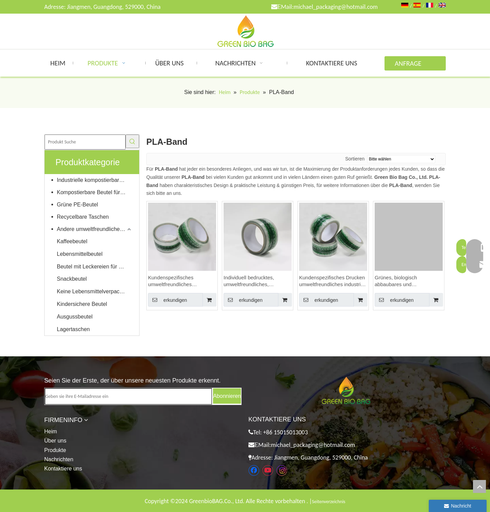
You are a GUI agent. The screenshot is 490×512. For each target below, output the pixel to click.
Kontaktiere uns (63, 468)
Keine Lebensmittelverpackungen (94, 291)
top (479, 486)
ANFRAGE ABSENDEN (410, 65)
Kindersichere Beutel (82, 304)
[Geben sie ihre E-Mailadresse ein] (128, 396)
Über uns (55, 441)
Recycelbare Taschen (83, 217)
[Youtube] (267, 470)
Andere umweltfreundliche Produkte (94, 229)
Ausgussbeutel (75, 317)
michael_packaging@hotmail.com (336, 7)
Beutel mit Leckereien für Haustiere (94, 266)
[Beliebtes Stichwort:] (132, 141)
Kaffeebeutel (72, 241)
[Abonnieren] (227, 396)
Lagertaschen (73, 329)
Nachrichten (58, 459)
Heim (50, 431)
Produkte (55, 450)
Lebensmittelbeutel (79, 254)
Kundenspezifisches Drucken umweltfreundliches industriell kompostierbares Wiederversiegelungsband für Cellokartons (332, 281)
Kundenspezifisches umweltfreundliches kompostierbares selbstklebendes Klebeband (179, 281)
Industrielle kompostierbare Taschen (94, 180)
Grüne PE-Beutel (77, 204)
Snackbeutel (72, 279)
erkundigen (167, 300)
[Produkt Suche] (85, 142)
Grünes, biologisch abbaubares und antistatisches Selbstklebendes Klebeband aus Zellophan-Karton (406, 281)
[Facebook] (253, 470)
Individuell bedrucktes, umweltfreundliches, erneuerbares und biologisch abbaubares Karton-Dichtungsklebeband (256, 281)
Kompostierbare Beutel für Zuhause (94, 192)
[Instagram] (281, 470)
